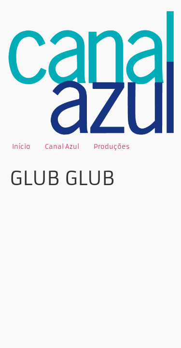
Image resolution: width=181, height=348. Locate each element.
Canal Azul (62, 147)
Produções (112, 147)
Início (21, 147)
